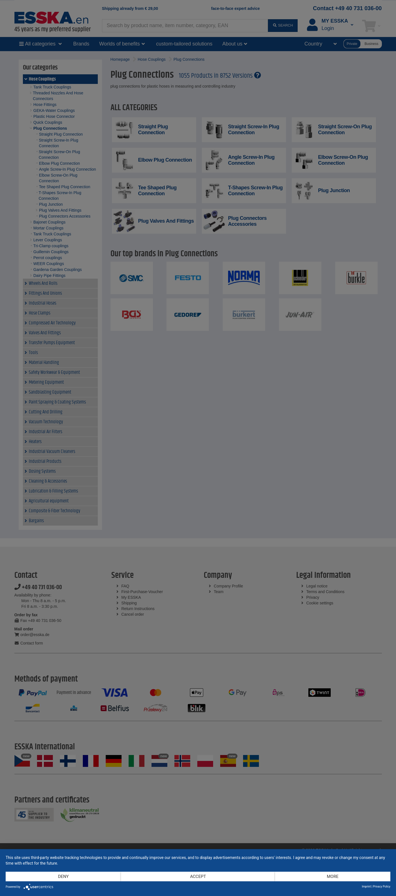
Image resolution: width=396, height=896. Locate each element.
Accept (198, 876)
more (332, 876)
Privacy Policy (381, 886)
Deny (63, 876)
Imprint (366, 886)
